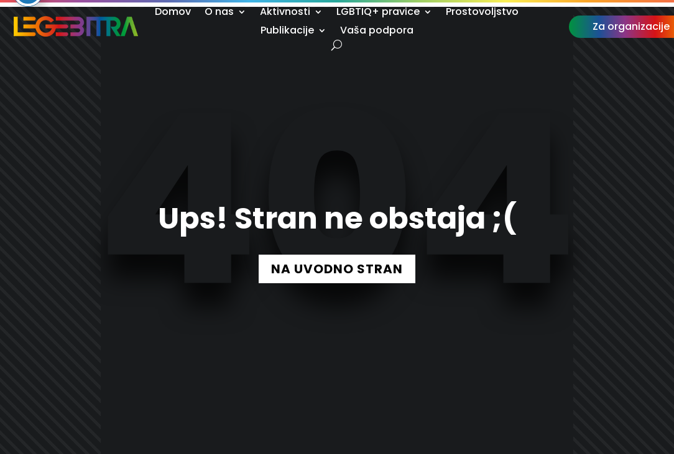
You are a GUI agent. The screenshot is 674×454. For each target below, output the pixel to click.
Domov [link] (173, 13)
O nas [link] (219, 13)
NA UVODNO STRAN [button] (337, 269)
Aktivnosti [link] (285, 13)
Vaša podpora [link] (376, 31)
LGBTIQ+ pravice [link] (378, 13)
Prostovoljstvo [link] (482, 13)
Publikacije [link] (287, 31)
